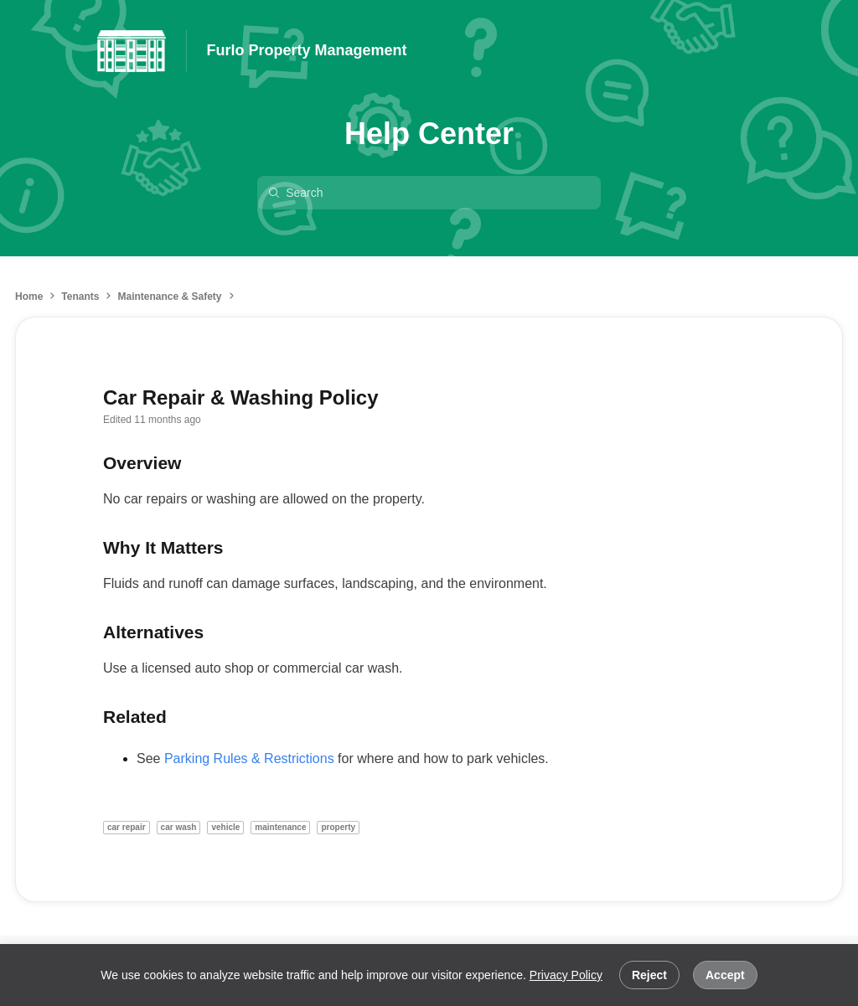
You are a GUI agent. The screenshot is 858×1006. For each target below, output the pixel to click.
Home (29, 296)
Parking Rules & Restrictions (249, 758)
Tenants (80, 296)
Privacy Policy (566, 975)
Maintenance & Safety (169, 296)
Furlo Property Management (307, 50)
